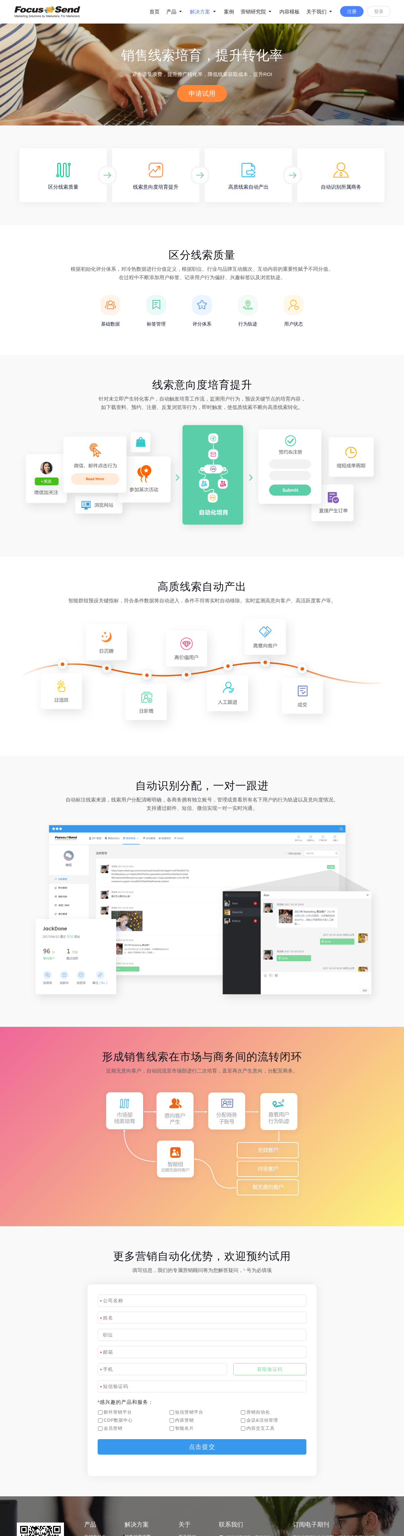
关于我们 (319, 11)
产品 (174, 11)
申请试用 (202, 93)
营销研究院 (257, 11)
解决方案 (203, 11)
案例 (229, 11)
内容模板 (289, 11)
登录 (378, 11)
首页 (154, 11)
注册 (352, 11)
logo (50, 11)
